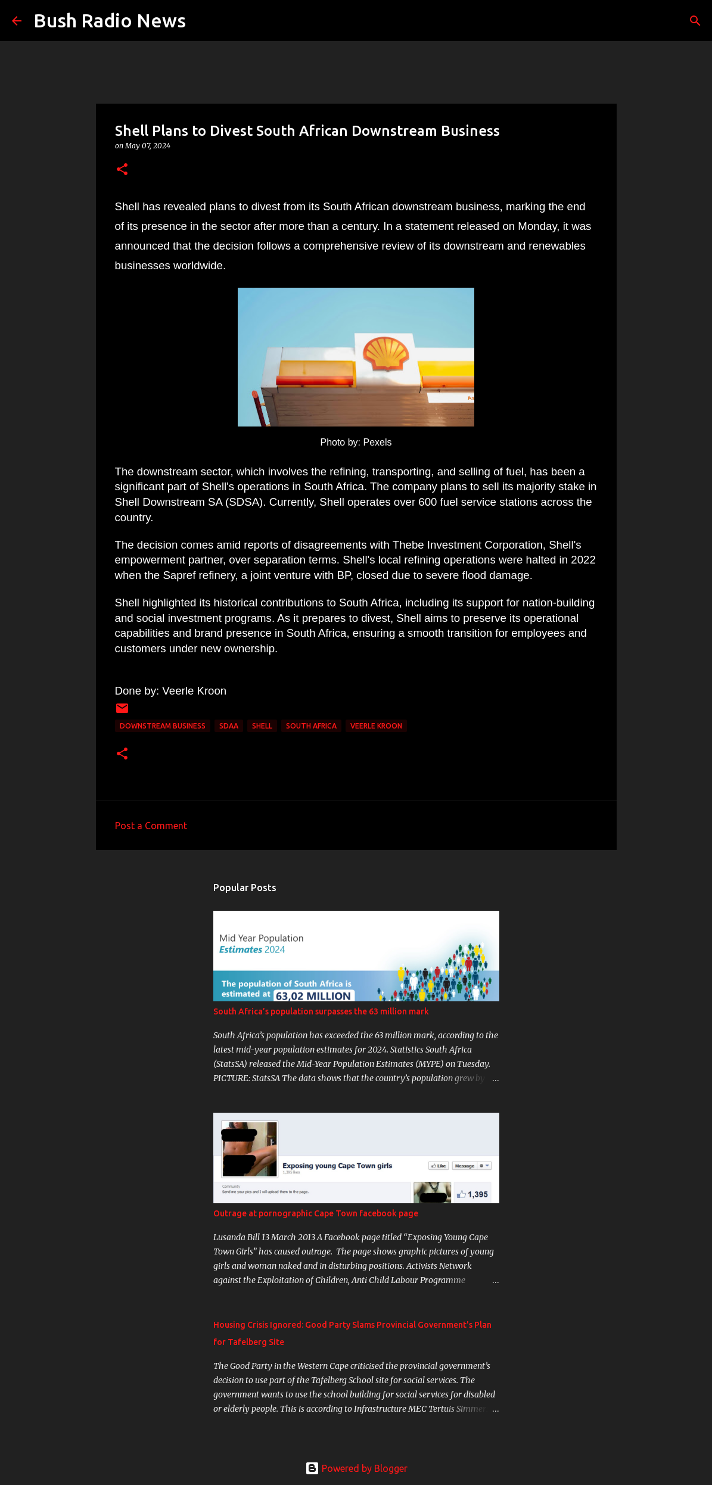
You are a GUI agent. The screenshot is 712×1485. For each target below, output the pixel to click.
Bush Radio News (109, 20)
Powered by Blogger (356, 1468)
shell (262, 726)
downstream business (163, 726)
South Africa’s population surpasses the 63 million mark (321, 1011)
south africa (311, 726)
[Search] (202, 21)
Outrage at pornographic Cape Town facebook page (315, 1213)
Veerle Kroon (376, 726)
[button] (122, 170)
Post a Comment (151, 825)
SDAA (228, 726)
